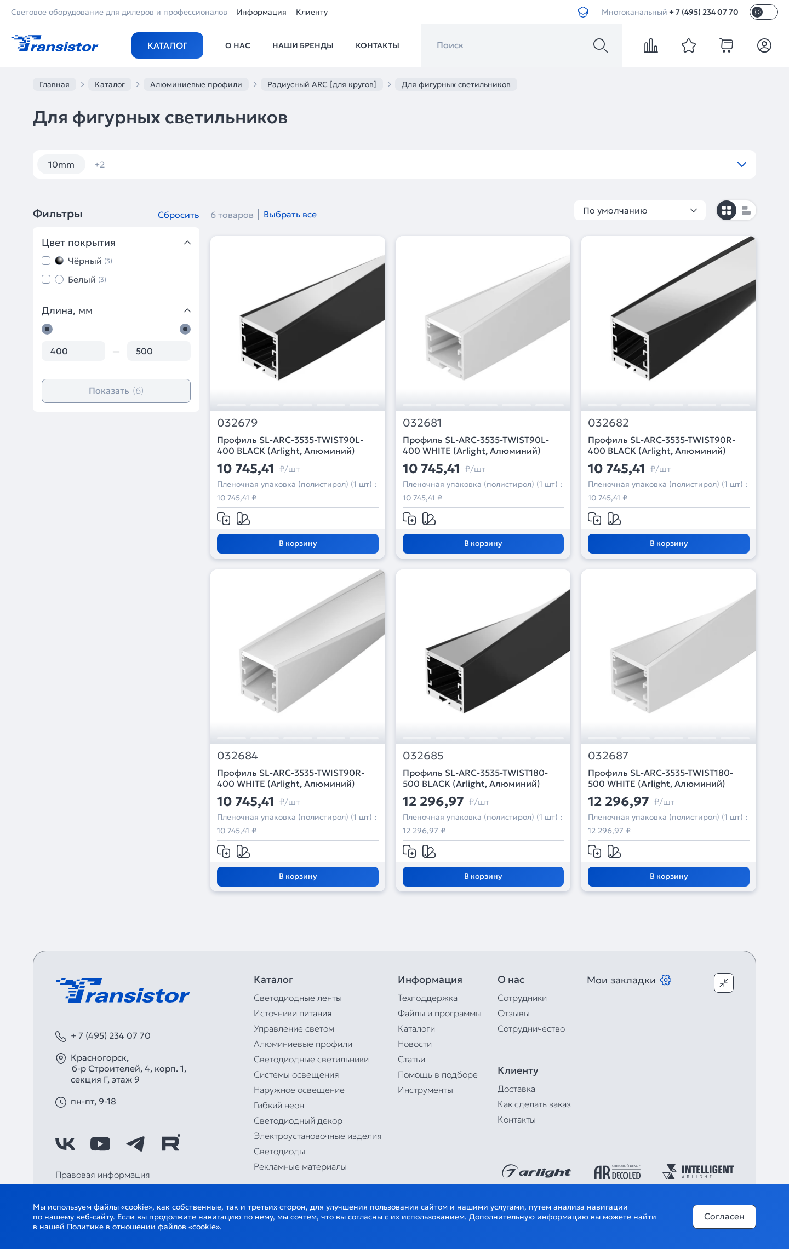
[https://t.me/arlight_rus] (135, 1144)
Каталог (167, 45)
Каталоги (416, 1028)
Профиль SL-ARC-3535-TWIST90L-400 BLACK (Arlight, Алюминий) (290, 445)
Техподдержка (428, 997)
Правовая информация (102, 1174)
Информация (262, 12)
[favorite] (688, 45)
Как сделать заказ (534, 1103)
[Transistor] (55, 42)
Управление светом (294, 1028)
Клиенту (312, 12)
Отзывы (514, 1013)
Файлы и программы (440, 1013)
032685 (423, 756)
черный (178, 164)
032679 (237, 423)
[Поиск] (600, 45)
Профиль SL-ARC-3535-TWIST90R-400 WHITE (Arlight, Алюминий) (290, 778)
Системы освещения (296, 1074)
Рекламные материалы (300, 1166)
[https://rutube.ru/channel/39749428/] (170, 1144)
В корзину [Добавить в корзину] (298, 543)
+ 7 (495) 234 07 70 (704, 12)
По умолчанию (640, 210)
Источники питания (293, 1013)
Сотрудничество (531, 1028)
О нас (237, 45)
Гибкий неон (279, 1105)
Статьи (411, 1059)
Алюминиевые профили (303, 1043)
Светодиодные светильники (311, 1059)
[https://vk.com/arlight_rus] (65, 1144)
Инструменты (425, 1089)
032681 (422, 423)
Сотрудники (522, 997)
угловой (118, 164)
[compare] (651, 45)
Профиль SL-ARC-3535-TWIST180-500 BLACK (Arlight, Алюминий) (475, 778)
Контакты (377, 45)
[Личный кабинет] (764, 45)
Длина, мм (116, 310)
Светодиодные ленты (298, 997)
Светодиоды (279, 1151)
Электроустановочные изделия (318, 1135)
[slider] (47, 329)
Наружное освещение (299, 1089)
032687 (608, 756)
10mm (61, 164)
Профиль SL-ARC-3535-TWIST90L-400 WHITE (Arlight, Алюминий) (476, 445)
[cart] (726, 45)
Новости (415, 1043)
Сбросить (178, 214)
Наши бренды (303, 45)
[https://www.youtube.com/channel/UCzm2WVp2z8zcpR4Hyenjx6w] (100, 1144)
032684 (237, 756)
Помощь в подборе (438, 1074)
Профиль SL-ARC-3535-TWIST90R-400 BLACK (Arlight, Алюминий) (661, 445)
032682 (608, 423)
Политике (85, 1226)
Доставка (516, 1088)
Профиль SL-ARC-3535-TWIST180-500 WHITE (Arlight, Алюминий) (660, 778)
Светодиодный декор (298, 1120)
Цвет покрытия (116, 242)
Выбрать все (290, 214)
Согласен (724, 1216)
